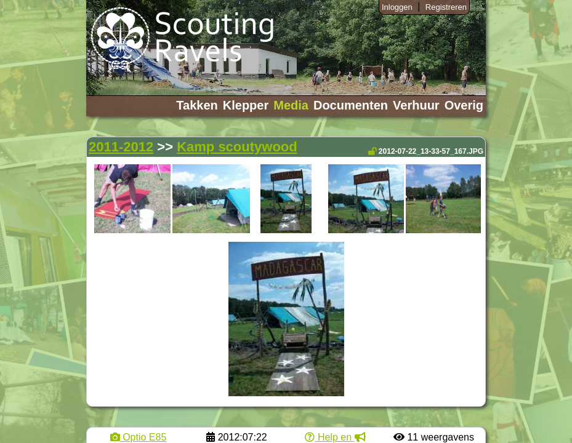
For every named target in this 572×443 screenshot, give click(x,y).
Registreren (446, 7)
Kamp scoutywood (237, 146)
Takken (196, 105)
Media (290, 105)
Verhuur (416, 105)
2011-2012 (121, 146)
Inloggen (397, 7)
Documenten (350, 105)
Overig (464, 105)
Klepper (245, 105)
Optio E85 (138, 437)
